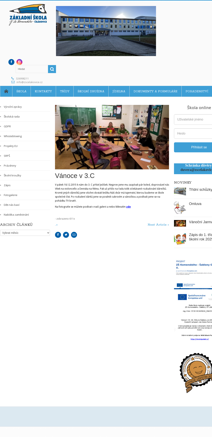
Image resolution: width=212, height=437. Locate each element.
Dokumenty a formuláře (155, 91)
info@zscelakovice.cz (30, 82)
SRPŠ (7, 156)
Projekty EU (11, 146)
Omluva (195, 204)
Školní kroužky (12, 175)
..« (57, 225)
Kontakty (43, 91)
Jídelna (119, 91)
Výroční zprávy (13, 106)
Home (6, 91)
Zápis (7, 185)
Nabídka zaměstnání (16, 214)
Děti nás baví (11, 205)
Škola (21, 91)
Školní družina (91, 91)
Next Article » (158, 225)
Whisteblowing (13, 136)
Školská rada (12, 116)
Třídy (64, 91)
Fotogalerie (10, 195)
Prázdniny (10, 165)
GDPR (7, 126)
